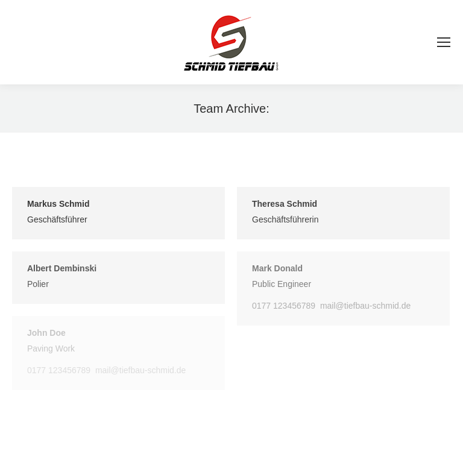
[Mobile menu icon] (443, 42)
